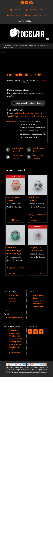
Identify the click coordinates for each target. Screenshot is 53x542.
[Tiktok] (41, 331)
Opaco (30, 116)
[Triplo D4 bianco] (38, 185)
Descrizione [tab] (11, 121)
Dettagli (16, 220)
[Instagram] (35, 331)
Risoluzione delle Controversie (15, 350)
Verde (43, 116)
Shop (10, 45)
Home (6, 45)
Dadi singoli (20, 116)
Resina (37, 116)
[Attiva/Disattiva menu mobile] (47, 39)
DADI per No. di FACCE (25, 45)
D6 (35, 45)
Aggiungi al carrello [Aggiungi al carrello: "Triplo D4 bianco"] (34, 217)
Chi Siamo (13, 295)
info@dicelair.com (13, 317)
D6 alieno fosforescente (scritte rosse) (14, 251)
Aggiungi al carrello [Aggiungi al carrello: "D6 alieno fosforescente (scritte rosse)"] (11, 271)
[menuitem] (43, 15)
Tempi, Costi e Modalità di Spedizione (39, 304)
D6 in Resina (41, 45)
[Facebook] (30, 331)
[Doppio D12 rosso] (15, 185)
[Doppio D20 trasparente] (38, 235)
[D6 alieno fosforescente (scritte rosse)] (15, 235)
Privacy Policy (15, 341)
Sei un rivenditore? (14, 299)
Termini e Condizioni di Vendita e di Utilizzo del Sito (16, 335)
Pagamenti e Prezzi (38, 297)
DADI (15, 45)
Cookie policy (15, 344)
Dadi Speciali (36, 113)
